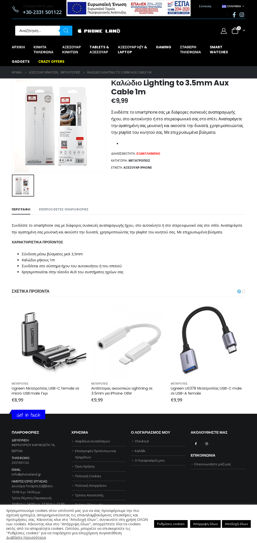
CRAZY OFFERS (51, 61)
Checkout (142, 441)
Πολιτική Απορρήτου (91, 485)
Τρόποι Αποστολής (89, 495)
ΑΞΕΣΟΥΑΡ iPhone (138, 167)
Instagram (206, 443)
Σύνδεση (205, 6)
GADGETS (21, 61)
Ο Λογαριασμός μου (150, 460)
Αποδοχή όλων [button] (236, 524)
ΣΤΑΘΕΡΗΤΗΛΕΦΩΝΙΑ (190, 50)
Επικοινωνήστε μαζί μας (212, 464)
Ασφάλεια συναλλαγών (92, 441)
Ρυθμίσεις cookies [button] (171, 524)
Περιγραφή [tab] (21, 209)
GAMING (163, 47)
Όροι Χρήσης (85, 466)
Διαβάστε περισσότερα (26, 537)
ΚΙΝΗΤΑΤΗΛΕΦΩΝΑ (43, 50)
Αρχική (18, 47)
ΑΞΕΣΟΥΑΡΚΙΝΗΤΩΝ (71, 50)
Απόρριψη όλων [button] (205, 524)
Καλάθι (140, 451)
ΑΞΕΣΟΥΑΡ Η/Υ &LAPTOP (132, 50)
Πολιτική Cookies (88, 476)
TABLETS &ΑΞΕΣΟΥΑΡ (99, 50)
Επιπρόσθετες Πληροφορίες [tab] (64, 209)
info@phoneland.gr (26, 474)
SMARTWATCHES (219, 50)
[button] (239, 291)
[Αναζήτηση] (66, 31)
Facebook (195, 443)
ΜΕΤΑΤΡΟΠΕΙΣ (139, 160)
